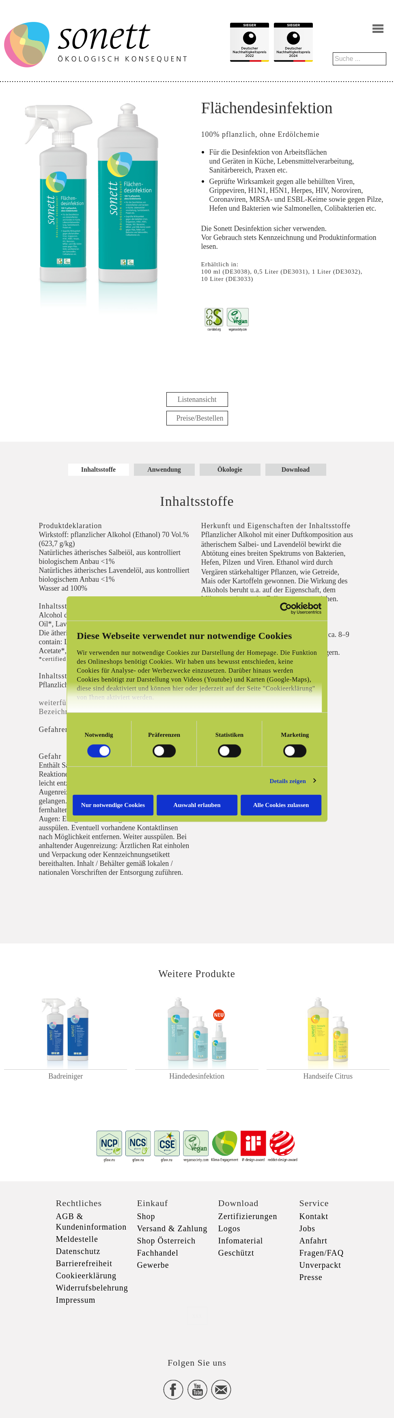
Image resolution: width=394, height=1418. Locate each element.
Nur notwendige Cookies (110, 805)
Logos (229, 1228)
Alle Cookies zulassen (283, 805)
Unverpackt (320, 1264)
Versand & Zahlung (172, 1228)
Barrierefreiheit (84, 1263)
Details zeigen (291, 780)
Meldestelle (77, 1239)
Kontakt (313, 1216)
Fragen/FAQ (321, 1252)
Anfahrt (313, 1240)
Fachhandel (158, 1252)
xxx (197, 1315)
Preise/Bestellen (200, 418)
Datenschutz (78, 1251)
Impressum (76, 1299)
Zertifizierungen (248, 1216)
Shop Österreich (166, 1240)
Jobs (307, 1228)
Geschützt (236, 1252)
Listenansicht (197, 399)
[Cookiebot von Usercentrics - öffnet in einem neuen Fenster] (289, 608)
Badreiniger (65, 1076)
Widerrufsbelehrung (92, 1287)
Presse (311, 1277)
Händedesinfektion (196, 1076)
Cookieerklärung (86, 1275)
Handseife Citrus (328, 1076)
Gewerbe (153, 1264)
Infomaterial (240, 1240)
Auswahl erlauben (196, 805)
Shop (146, 1216)
